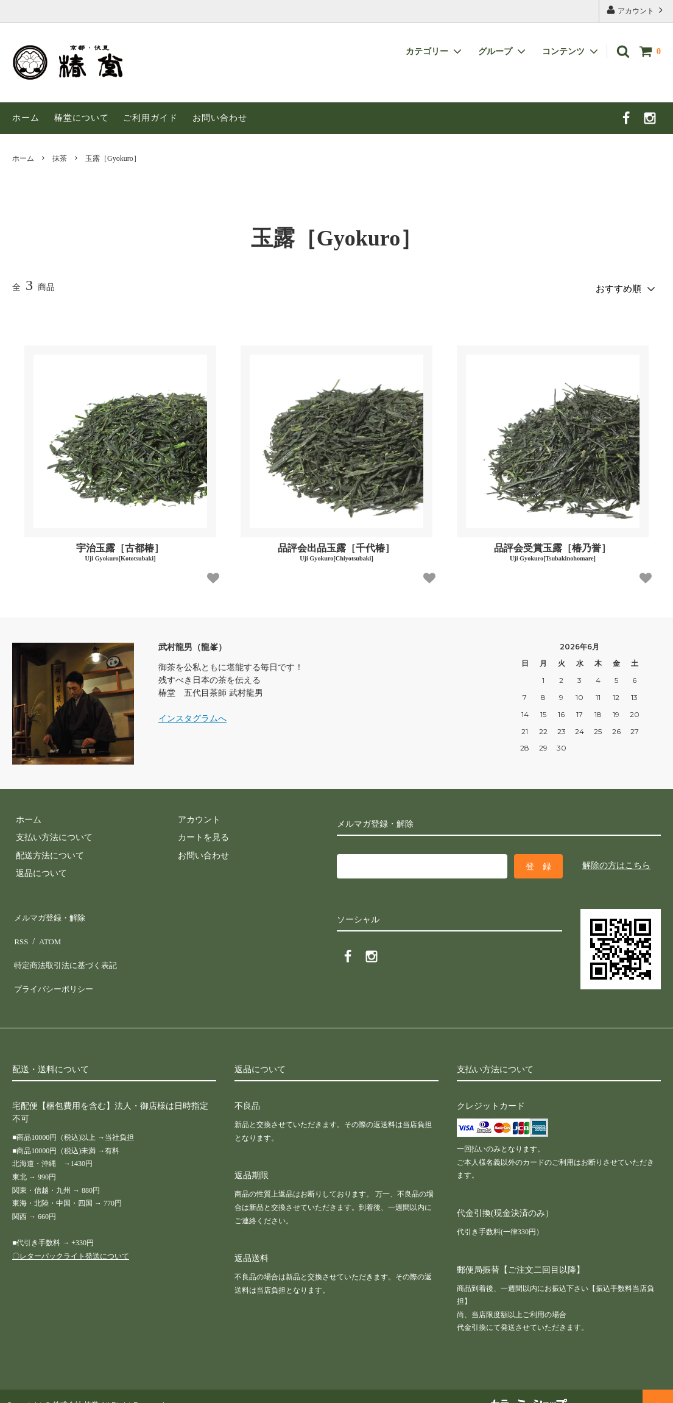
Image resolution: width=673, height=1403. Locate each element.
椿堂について (81, 117)
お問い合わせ (219, 117)
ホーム (26, 117)
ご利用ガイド (150, 117)
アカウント (636, 10)
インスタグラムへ (192, 715)
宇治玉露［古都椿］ (120, 549)
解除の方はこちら (616, 862)
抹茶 (59, 158)
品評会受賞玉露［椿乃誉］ (552, 549)
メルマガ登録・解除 (50, 912)
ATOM (45, 930)
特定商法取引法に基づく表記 (67, 948)
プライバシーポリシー (54, 965)
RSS (19, 930)
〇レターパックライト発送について (70, 1238)
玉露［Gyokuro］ (113, 158)
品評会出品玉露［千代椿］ (336, 549)
